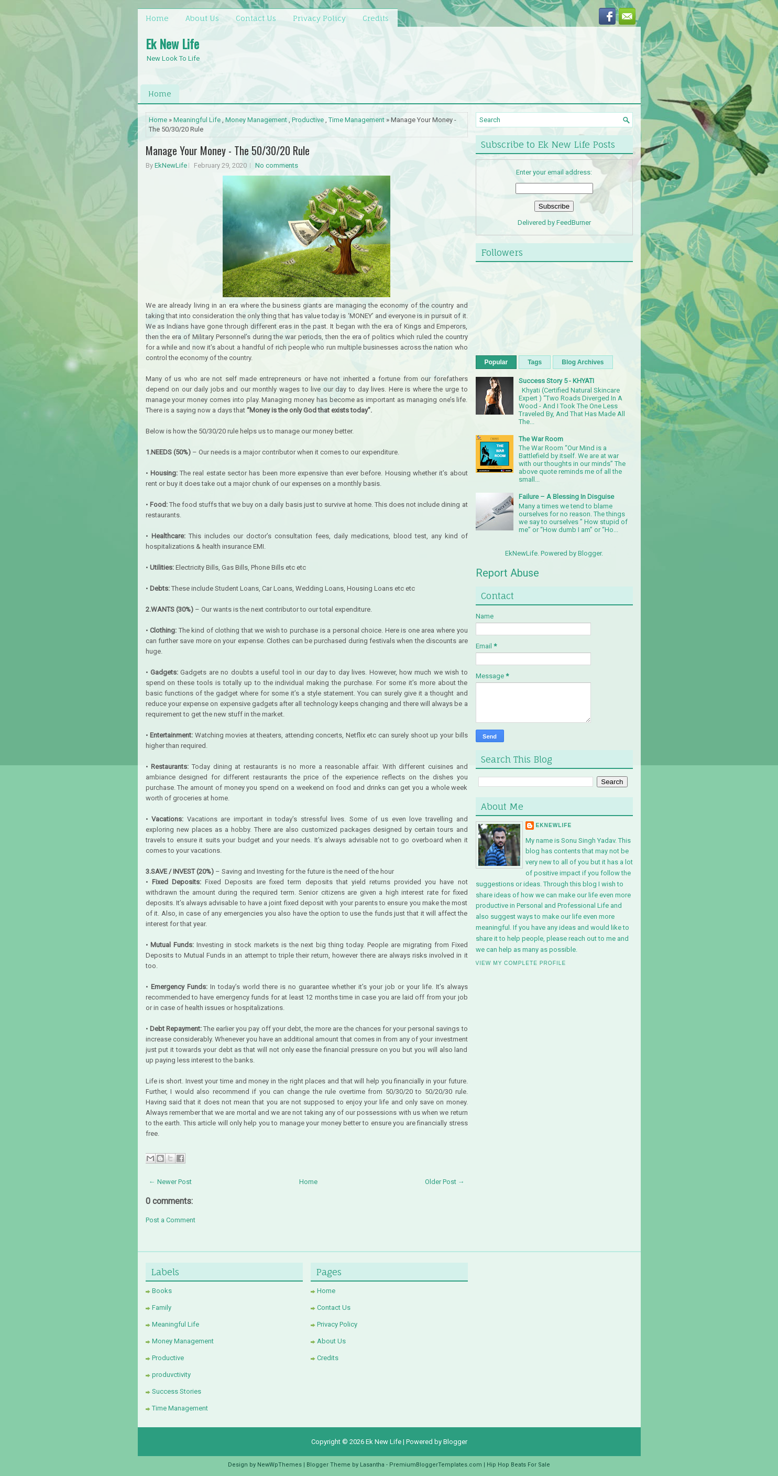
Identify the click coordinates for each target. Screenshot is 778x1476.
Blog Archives (583, 362)
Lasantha (372, 1464)
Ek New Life (172, 43)
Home (157, 18)
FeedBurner (573, 222)
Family (161, 1307)
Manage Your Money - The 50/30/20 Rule (228, 150)
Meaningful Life (197, 120)
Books (162, 1291)
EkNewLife (171, 165)
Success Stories (176, 1391)
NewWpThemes (279, 1464)
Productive (308, 120)
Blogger (589, 553)
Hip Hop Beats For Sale (518, 1464)
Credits (376, 18)
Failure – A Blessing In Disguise (566, 497)
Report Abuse (507, 573)
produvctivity (171, 1375)
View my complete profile (521, 963)
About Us (202, 18)
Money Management (256, 120)
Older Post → (445, 1182)
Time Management (356, 120)
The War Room (541, 439)
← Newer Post (170, 1182)
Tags (535, 362)
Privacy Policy (319, 18)
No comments (276, 165)
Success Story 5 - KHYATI (556, 381)
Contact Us (256, 18)
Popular (496, 362)
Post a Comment (170, 1220)
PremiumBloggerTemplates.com (435, 1464)
